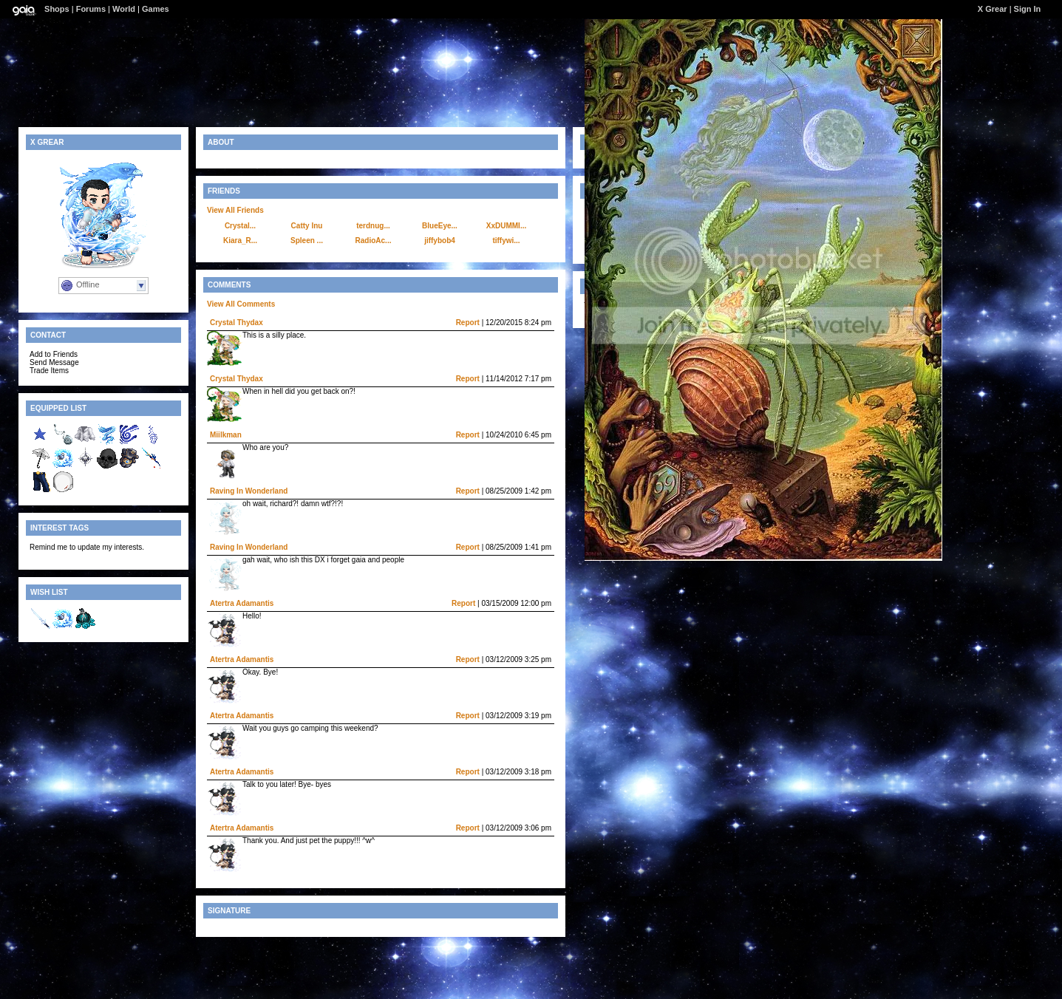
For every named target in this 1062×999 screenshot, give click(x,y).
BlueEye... (439, 226)
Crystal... (240, 226)
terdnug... (373, 226)
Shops (56, 8)
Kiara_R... (240, 240)
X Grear (992, 8)
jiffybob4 (439, 240)
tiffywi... (506, 240)
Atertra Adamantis (241, 603)
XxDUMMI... (506, 226)
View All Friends (235, 210)
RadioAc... (373, 240)
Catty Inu (307, 226)
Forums (91, 8)
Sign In (1027, 8)
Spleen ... (306, 240)
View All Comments (241, 304)
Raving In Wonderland (248, 491)
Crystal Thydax (236, 322)
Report (468, 322)
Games (155, 8)
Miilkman (226, 435)
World (123, 8)
